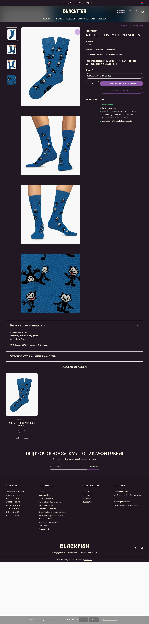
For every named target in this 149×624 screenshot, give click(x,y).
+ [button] (97, 83)
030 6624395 (122, 532)
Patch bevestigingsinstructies (51, 555)
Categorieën (90, 525)
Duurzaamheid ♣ (46, 538)
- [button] (88, 83)
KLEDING (47, 19)
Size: (89, 70)
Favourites (77, 31)
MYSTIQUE (83, 19)
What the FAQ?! (45, 559)
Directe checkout (121, 91)
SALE (93, 19)
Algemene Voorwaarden (49, 562)
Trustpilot (88, 600)
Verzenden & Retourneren (50, 542)
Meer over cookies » (110, 620)
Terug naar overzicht (132, 26)
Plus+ (95, 593)
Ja (83, 620)
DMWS (89, 593)
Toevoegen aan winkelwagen (121, 83)
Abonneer (94, 506)
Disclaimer (43, 565)
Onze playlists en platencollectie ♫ (53, 552)
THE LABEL (59, 19)
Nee (93, 620)
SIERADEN (70, 19)
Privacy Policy (45, 569)
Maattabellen (44, 535)
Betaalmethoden (46, 545)
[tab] (74, 326)
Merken (102, 19)
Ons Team (43, 532)
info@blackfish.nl (123, 542)
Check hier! (45, 392)
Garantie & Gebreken (47, 549)
